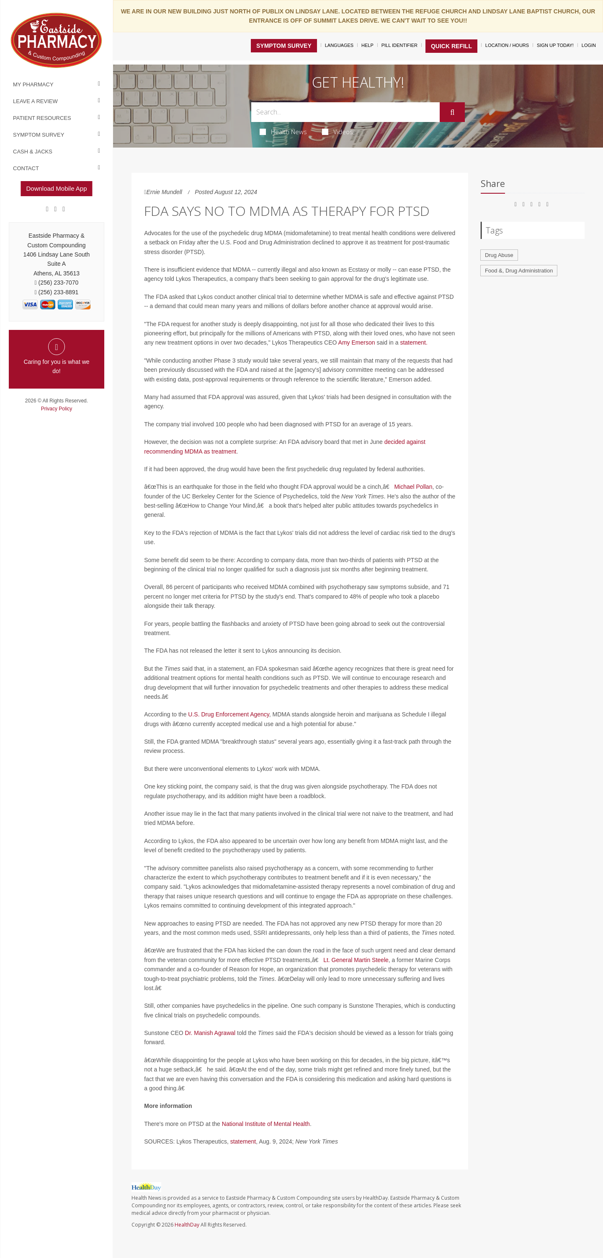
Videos (337, 131)
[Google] (55, 209)
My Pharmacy (33, 84)
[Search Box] (345, 112)
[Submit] (452, 112)
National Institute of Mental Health (266, 1124)
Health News (283, 131)
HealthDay (187, 1224)
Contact (26, 168)
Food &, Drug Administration (519, 270)
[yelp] (63, 209)
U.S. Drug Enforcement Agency (228, 714)
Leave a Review (35, 101)
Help (367, 45)
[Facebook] (47, 209)
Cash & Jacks (32, 151)
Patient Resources (42, 118)
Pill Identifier (399, 45)
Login (589, 45)
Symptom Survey (38, 135)
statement (243, 1141)
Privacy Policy (56, 409)
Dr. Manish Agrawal (210, 1033)
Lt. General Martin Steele (356, 960)
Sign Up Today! (555, 45)
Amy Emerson (356, 342)
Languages (339, 45)
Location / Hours (507, 45)
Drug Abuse (499, 255)
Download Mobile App (56, 188)
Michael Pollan (413, 486)
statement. (413, 342)
